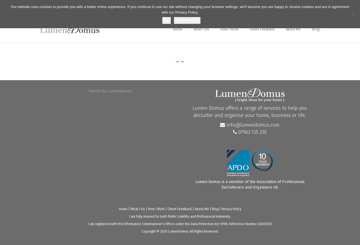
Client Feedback (262, 29)
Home (177, 29)
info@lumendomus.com (250, 125)
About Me (293, 29)
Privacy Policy (231, 209)
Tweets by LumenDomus (110, 91)
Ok (166, 20)
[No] (353, 14)
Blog (316, 29)
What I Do (201, 29)
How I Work (229, 29)
